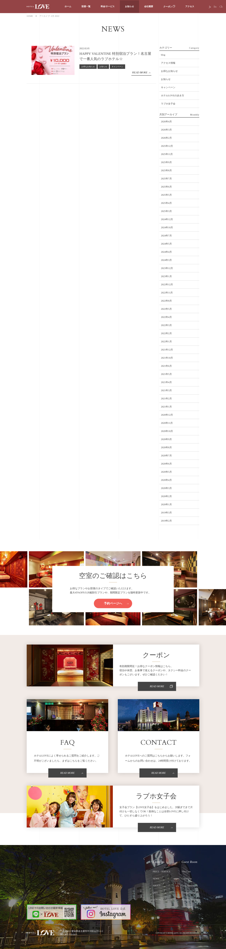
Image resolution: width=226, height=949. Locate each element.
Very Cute (186, 871)
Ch (220, 6)
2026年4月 (166, 121)
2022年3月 (166, 325)
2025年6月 (166, 186)
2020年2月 (166, 496)
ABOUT (156, 885)
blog (163, 55)
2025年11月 (167, 154)
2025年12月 (167, 146)
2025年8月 (166, 170)
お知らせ (129, 6)
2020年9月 (166, 439)
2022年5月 (166, 309)
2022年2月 (166, 333)
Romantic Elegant (190, 900)
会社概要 (148, 6)
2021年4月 (166, 382)
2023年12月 (167, 268)
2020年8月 (166, 447)
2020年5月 (166, 472)
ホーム (68, 6)
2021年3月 (166, 390)
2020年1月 (166, 504)
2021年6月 (166, 366)
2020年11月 (167, 423)
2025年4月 (166, 203)
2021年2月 (166, 398)
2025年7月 (166, 178)
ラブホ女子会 (168, 103)
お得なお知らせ (88, 66)
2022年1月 (166, 341)
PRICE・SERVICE (162, 871)
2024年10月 (167, 227)
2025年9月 (166, 162)
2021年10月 (167, 358)
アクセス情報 (168, 63)
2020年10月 (167, 431)
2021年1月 (166, 406)
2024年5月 (166, 243)
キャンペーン (117, 66)
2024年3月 (166, 260)
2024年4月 (166, 252)
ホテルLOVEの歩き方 (172, 95)
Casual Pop (187, 878)
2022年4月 (166, 317)
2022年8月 (166, 301)
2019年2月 (166, 520)
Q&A (155, 892)
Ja (210, 6)
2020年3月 (166, 488)
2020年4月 (166, 480)
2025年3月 (166, 211)
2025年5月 (166, 195)
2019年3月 (166, 512)
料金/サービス (108, 6)
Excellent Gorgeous (190, 892)
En (215, 6)
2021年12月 (167, 349)
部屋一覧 (86, 6)
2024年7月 (166, 235)
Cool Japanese (188, 885)
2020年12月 (167, 415)
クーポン (169, 6)
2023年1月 (166, 276)
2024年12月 (167, 219)
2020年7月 (166, 455)
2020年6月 (166, 463)
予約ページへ (113, 603)
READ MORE (139, 72)
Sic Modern (187, 907)
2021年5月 (166, 374)
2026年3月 (166, 129)
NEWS (156, 878)
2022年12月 (167, 284)
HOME (30, 16)
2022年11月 (167, 292)
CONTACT (158, 900)
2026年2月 (166, 138)
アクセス (189, 6)
